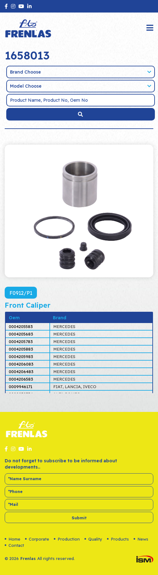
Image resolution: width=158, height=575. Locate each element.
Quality (93, 539)
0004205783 (21, 341)
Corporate (37, 539)
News (141, 539)
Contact (14, 545)
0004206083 (21, 364)
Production (67, 539)
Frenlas (28, 558)
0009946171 (20, 386)
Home (12, 539)
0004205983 (21, 356)
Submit (79, 517)
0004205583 (21, 326)
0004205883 (21, 349)
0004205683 (21, 333)
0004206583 (21, 379)
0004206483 (21, 371)
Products (118, 539)
